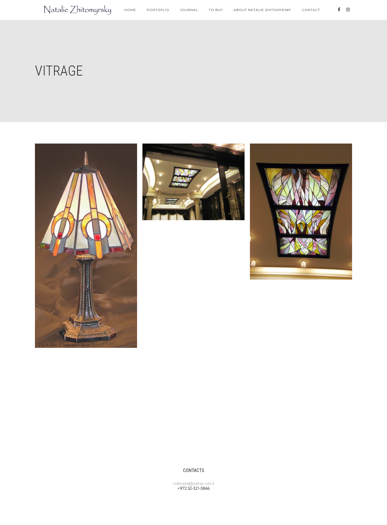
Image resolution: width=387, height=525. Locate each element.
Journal (189, 10)
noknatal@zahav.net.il (193, 483)
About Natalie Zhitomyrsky (262, 10)
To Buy (216, 10)
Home (130, 10)
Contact (311, 10)
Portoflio (158, 10)
